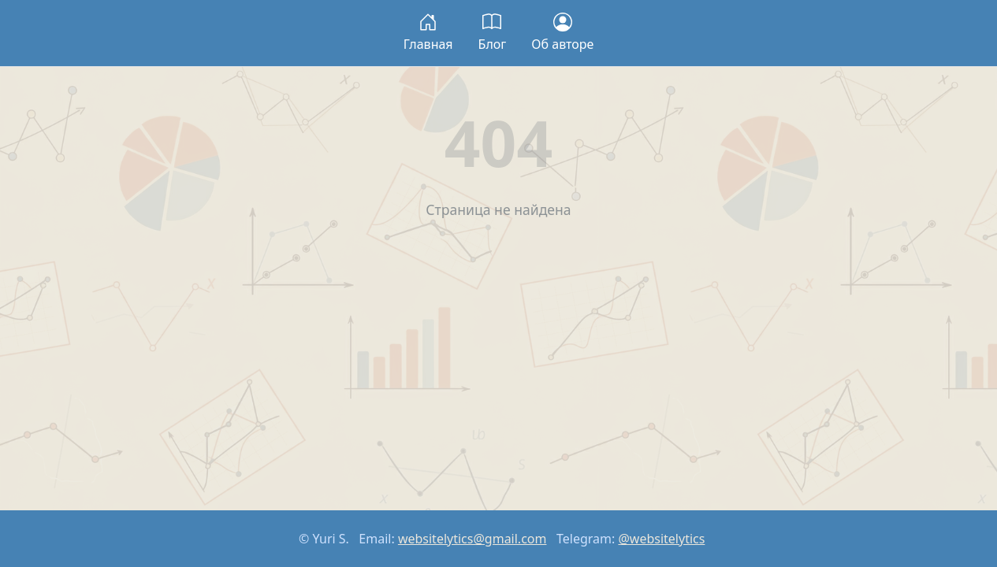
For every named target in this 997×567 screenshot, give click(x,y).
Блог (492, 33)
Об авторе (562, 33)
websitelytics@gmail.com (472, 538)
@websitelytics (661, 538)
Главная (428, 33)
